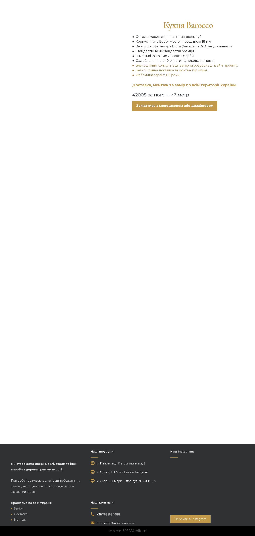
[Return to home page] (27, 9)
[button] (174, 106)
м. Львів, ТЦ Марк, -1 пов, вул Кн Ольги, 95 (126, 481)
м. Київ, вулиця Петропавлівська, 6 (121, 463)
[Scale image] (127, 169)
